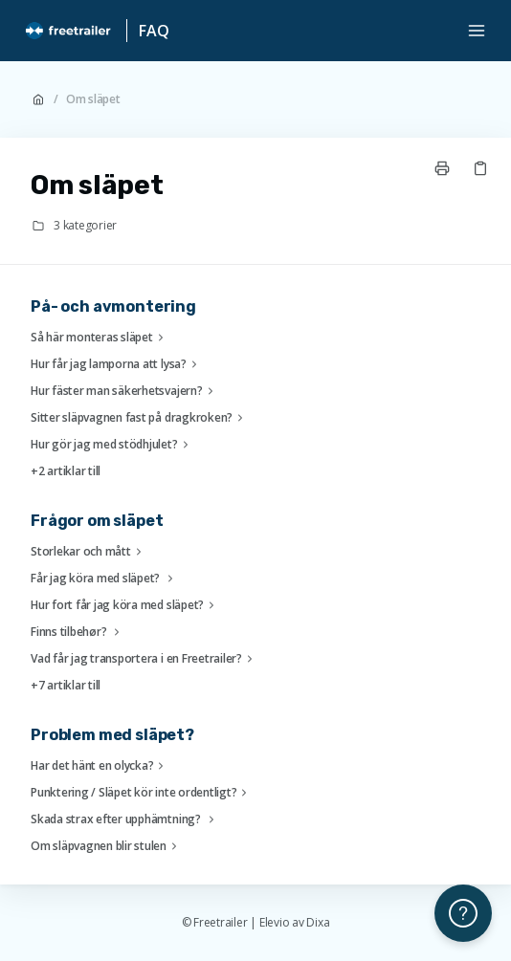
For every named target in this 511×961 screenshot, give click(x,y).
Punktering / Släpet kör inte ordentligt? (141, 792)
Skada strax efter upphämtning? (125, 819)
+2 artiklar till (65, 471)
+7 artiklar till (65, 685)
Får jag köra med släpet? (104, 578)
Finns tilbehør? (77, 632)
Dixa (317, 922)
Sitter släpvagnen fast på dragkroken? (139, 418)
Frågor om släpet (97, 521)
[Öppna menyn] (476, 30)
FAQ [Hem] (154, 30)
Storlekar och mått (88, 551)
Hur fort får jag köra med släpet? (125, 605)
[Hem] (68, 30)
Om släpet (93, 99)
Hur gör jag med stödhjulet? (112, 444)
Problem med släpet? (112, 735)
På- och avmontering (113, 306)
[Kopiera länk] (480, 168)
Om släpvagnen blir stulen (106, 846)
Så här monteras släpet (99, 337)
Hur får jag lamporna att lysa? (116, 364)
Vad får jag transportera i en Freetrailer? (144, 658)
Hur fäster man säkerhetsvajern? (124, 391)
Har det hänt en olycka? (99, 766)
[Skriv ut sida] (442, 168)
